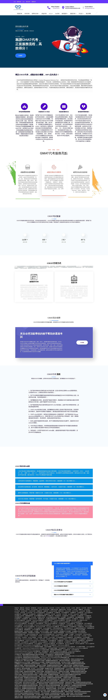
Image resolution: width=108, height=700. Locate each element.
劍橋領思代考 (41, 618)
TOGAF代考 (87, 609)
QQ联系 (20, 55)
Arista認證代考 (18, 648)
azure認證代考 (32, 614)
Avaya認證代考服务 (80, 646)
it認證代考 (45, 611)
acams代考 (58, 614)
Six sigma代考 (29, 612)
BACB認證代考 (52, 645)
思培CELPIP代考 (33, 618)
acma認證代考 (65, 615)
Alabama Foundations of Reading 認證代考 (24, 643)
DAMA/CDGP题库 (54, 631)
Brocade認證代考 (60, 643)
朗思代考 (78, 608)
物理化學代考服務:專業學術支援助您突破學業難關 (78, 696)
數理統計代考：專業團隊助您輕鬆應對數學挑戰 (25, 688)
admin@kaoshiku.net (89, 8)
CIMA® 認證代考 (76, 642)
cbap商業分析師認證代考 (51, 618)
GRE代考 (26, 13)
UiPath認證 (63, 617)
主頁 (15, 1)
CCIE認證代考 (87, 615)
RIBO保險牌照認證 (79, 617)
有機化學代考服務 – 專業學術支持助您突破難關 (72, 694)
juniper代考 (76, 614)
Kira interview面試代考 (20, 620)
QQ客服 (82, 342)
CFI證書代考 (73, 612)
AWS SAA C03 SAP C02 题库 (56, 629)
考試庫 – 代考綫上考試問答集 (41, 652)
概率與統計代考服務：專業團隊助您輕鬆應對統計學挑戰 (50, 665)
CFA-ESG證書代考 (19, 629)
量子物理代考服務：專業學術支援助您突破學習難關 (47, 694)
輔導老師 (19, 1)
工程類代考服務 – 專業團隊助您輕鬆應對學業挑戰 (50, 677)
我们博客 (88, 13)
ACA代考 (17, 612)
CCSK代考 (75, 609)
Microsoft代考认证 (63, 638)
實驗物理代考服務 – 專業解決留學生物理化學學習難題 (27, 697)
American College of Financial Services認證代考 (77, 648)
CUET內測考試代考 (68, 628)
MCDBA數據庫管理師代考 (40, 615)
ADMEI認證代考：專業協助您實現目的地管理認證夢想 (27, 657)
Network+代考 (77, 635)
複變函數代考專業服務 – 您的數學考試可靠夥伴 (25, 690)
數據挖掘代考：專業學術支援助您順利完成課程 (50, 666)
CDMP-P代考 (18, 637)
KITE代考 (87, 618)
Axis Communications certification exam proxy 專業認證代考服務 (29, 646)
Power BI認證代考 (69, 637)
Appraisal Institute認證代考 (61, 651)
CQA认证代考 (46, 635)
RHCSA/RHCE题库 (28, 631)
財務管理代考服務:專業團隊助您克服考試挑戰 (70, 674)
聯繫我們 (34, 1)
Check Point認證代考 (89, 626)
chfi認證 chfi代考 (41, 617)
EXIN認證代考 (62, 623)
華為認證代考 (27, 629)
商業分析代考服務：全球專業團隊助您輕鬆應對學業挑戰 (47, 673)
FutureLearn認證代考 (43, 642)
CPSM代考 (24, 637)
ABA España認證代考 (19, 640)
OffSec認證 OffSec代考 (71, 620)
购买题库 (64, 13)
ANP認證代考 (81, 640)
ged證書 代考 (50, 615)
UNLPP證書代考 (65, 612)
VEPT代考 (81, 618)
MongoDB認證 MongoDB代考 (52, 617)
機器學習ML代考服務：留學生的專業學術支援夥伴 (26, 666)
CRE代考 (90, 635)
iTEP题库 (71, 634)
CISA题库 (36, 631)
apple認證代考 (18, 614)
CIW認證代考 (80, 612)
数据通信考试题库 (19, 631)
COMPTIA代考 (32, 611)
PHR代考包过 (55, 638)
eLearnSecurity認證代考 (43, 621)
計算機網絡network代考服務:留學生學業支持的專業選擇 (27, 663)
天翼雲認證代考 (90, 628)
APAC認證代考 (52, 642)
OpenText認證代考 (28, 628)
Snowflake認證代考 (73, 638)
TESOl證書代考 (49, 612)
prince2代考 (17, 611)
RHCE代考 (21, 609)
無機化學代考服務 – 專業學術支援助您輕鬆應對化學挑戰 (28, 696)
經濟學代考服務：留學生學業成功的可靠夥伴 (25, 682)
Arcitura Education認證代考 (74, 651)
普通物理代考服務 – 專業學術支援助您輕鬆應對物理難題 (78, 691)
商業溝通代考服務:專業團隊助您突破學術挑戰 (65, 676)
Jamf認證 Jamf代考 (19, 628)
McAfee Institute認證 (28, 625)
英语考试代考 (90, 638)
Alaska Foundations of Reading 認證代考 (31, 645)
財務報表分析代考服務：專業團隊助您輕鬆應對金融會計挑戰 (73, 671)
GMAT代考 (47, 536)
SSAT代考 (84, 608)
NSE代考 (45, 637)
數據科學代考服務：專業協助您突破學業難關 (25, 665)
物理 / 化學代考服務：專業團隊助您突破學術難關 (52, 691)
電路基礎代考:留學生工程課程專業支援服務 (71, 679)
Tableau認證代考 (78, 637)
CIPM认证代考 (18, 638)
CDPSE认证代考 (86, 634)
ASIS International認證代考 (21, 623)
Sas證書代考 (57, 612)
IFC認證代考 (17, 618)
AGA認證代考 (67, 642)
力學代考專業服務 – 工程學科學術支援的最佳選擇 (26, 679)
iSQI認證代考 (60, 640)
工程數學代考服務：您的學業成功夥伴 (71, 677)
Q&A (23, 1)
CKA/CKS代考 (34, 609)
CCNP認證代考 (26, 617)
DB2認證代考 (58, 615)
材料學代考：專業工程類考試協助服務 (49, 680)
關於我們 (28, 1)
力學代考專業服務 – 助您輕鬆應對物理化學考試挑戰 (53, 693)
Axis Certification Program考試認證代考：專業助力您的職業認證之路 (67, 659)
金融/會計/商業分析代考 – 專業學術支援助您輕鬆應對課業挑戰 (29, 669)
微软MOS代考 (62, 609)
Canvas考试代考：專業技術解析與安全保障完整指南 (26, 656)
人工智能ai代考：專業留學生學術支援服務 (51, 663)
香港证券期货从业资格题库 (21, 632)
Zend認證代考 (80, 615)
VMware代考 (68, 611)
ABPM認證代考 (62, 648)
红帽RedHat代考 (54, 609)
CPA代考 (53, 614)
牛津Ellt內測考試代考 (58, 628)
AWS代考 (69, 609)
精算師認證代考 (29, 615)
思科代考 (89, 608)
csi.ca (50, 13)
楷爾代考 (81, 609)
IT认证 (80, 13)
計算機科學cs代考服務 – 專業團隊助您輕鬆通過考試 (46, 660)
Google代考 (28, 620)
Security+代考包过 (32, 637)
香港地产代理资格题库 (59, 632)
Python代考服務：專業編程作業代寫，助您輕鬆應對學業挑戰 (50, 668)
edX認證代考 (60, 642)
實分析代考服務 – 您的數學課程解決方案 (67, 688)
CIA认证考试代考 (19, 635)
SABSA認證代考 (39, 623)
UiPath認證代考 (70, 617)
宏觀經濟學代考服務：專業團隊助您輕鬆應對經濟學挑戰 (78, 682)
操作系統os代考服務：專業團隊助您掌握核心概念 (72, 662)
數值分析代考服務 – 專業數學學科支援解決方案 (48, 690)
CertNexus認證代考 (70, 623)
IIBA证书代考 (24, 611)
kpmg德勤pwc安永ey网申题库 (78, 631)
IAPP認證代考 (34, 621)
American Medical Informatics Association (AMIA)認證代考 (27, 651)
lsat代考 (57, 13)
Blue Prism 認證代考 (69, 643)
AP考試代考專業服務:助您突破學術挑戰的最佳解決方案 (61, 652)
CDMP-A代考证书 (55, 635)
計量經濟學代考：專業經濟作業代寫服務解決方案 (26, 683)
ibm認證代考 (47, 614)
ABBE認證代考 (89, 640)
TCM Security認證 (88, 625)
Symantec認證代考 (47, 628)
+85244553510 (56, 8)
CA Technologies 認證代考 (49, 643)
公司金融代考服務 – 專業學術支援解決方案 (54, 669)
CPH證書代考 (25, 618)
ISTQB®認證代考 (52, 640)
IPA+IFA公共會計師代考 (39, 612)
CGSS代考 (84, 635)
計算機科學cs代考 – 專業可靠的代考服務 (24, 660)
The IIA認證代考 (18, 626)
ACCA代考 (45, 608)
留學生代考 (35, 13)
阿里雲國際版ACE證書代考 (64, 618)
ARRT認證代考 (45, 651)
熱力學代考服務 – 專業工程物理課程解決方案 (49, 679)
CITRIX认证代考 (53, 611)
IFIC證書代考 (75, 618)
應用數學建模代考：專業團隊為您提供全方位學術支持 (27, 691)
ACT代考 (57, 608)
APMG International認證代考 (51, 623)
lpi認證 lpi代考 (83, 614)
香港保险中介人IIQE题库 (65, 631)
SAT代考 (63, 608)
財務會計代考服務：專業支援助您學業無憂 (75, 669)
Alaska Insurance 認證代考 (63, 645)
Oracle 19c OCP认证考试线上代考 (46, 634)
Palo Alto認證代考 (38, 628)
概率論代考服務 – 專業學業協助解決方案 (47, 687)
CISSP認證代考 (18, 617)
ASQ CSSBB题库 (45, 629)
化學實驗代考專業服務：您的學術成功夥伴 (50, 697)
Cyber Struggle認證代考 (76, 621)
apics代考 (70, 614)
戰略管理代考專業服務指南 (47, 676)
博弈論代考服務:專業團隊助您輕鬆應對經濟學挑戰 (26, 685)
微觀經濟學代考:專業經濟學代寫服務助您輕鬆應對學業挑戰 (50, 682)
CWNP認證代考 (72, 626)
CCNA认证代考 (59, 634)
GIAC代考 (64, 614)
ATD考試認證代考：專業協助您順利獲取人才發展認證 (57, 654)
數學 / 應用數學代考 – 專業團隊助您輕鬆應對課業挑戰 (73, 685)
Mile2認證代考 (31, 623)
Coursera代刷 (52, 637)
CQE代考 (26, 635)
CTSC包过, (35, 638)
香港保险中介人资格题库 (34, 632)
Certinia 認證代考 (38, 643)
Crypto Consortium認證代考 (58, 625)
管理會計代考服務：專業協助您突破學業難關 (25, 671)
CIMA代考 (22, 612)
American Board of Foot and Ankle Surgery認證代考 (64, 646)
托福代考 (19, 13)
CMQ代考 (48, 638)
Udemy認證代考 (24, 642)
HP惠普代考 (39, 611)
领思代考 (52, 651)
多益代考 (44, 13)
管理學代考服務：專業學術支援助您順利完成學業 (26, 674)
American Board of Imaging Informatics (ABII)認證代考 (35, 648)
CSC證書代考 (88, 617)
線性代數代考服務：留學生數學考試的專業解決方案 (70, 687)
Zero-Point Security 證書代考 (52, 626)
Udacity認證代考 (33, 642)
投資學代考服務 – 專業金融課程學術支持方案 (47, 671)
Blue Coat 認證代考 (90, 643)
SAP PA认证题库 (81, 629)
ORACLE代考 (75, 611)
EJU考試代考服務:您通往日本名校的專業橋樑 (73, 656)
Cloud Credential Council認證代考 (22, 621)
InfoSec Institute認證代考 (64, 621)
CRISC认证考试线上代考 (32, 634)
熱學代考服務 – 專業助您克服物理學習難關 (24, 694)
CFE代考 (40, 635)
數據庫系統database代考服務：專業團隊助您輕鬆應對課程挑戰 (46, 662)
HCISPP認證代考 (48, 620)
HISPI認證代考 (79, 623)
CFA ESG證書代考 (36, 629)
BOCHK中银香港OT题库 (46, 632)
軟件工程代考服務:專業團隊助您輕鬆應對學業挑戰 (73, 663)
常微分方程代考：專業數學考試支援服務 (47, 688)
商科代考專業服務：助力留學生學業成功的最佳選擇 (74, 673)
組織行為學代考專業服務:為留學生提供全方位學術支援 (27, 676)
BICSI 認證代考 (18, 645)
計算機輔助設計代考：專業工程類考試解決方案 (70, 680)
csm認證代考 (40, 614)
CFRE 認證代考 (84, 642)
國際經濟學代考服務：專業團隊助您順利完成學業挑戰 (51, 683)
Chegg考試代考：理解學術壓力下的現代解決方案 (51, 656)
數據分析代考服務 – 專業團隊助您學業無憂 (74, 665)
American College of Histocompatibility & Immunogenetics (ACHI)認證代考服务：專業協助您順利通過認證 (38, 649)
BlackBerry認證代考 (79, 643)
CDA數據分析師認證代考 (80, 628)
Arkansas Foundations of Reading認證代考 (24, 652)
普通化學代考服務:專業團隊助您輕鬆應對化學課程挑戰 (27, 693)
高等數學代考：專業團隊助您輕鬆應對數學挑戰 (25, 687)
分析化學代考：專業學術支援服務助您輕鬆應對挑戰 (54, 696)
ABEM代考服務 (47, 646)
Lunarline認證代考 (19, 625)
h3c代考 (16, 609)
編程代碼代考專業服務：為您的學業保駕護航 (69, 660)
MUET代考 (42, 638)
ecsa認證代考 (73, 615)
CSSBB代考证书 (33, 635)
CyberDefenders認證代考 (59, 620)
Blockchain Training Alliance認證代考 (42, 625)
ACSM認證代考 (66, 649)
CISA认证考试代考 (82, 632)
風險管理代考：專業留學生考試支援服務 (24, 673)
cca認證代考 (25, 614)
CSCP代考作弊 (86, 637)
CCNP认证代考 (78, 634)
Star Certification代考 (40, 626)
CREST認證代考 (54, 621)
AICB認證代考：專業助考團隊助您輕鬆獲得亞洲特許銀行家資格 (29, 654)
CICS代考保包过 (59, 637)
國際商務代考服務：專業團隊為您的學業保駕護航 (26, 677)
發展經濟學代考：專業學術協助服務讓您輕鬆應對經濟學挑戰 (79, 683)
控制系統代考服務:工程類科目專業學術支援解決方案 (27, 680)
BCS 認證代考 (45, 645)
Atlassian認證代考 (90, 646)
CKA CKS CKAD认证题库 (70, 629)
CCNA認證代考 (82, 638)
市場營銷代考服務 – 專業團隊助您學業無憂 (48, 674)
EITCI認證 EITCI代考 (82, 620)
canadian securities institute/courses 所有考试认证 (36, 640)
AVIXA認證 (17, 642)
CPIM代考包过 (63, 635)
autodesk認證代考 (88, 612)
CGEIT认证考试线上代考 (71, 632)
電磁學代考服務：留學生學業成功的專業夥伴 (76, 693)
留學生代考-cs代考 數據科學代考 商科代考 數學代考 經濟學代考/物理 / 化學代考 (33, 659)
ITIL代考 (28, 609)
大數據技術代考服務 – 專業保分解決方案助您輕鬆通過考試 (75, 666)
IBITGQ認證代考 (88, 623)
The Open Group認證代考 (29, 626)
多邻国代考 (33, 608)
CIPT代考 (70, 635)
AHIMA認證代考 (75, 649)
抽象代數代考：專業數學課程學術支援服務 (70, 690)
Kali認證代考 (81, 626)
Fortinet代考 (82, 611)
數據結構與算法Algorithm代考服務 (22, 662)
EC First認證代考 (64, 626)
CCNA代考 (33, 617)
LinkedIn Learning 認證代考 (71, 640)
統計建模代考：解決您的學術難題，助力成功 (25, 668)
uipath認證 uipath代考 (19, 615)
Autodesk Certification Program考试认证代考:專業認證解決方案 (55, 657)
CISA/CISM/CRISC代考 (44, 609)
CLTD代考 (39, 637)
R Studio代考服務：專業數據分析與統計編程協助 (77, 668)
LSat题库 (66, 634)
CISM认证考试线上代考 (20, 634)
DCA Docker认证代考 (27, 638)
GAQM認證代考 (69, 625)
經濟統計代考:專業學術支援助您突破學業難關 (49, 685)
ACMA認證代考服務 (52, 648)
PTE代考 (68, 608)
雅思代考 (72, 13)
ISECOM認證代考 (78, 625)
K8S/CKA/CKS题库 (44, 631)
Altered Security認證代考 (37, 620)
